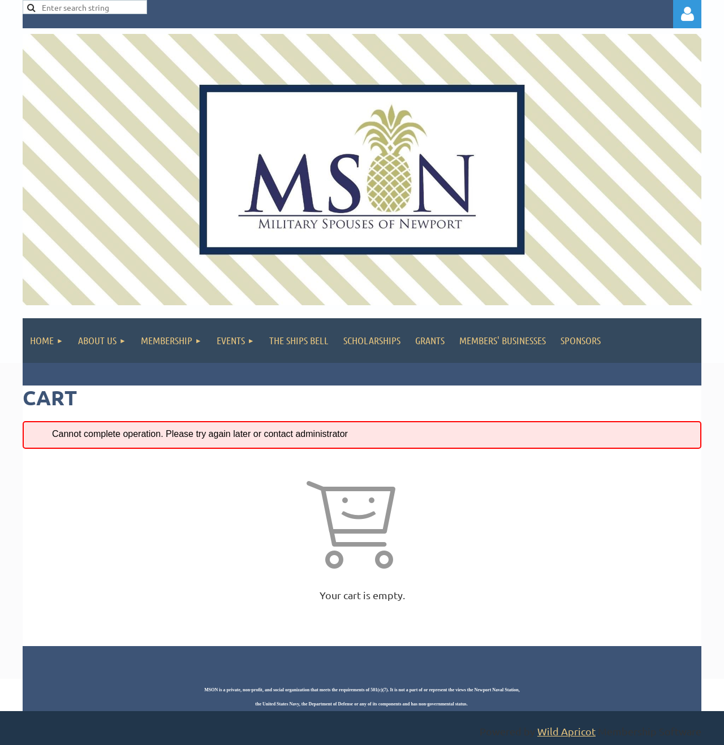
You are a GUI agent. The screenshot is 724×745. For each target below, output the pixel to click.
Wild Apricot (566, 731)
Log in (687, 14)
